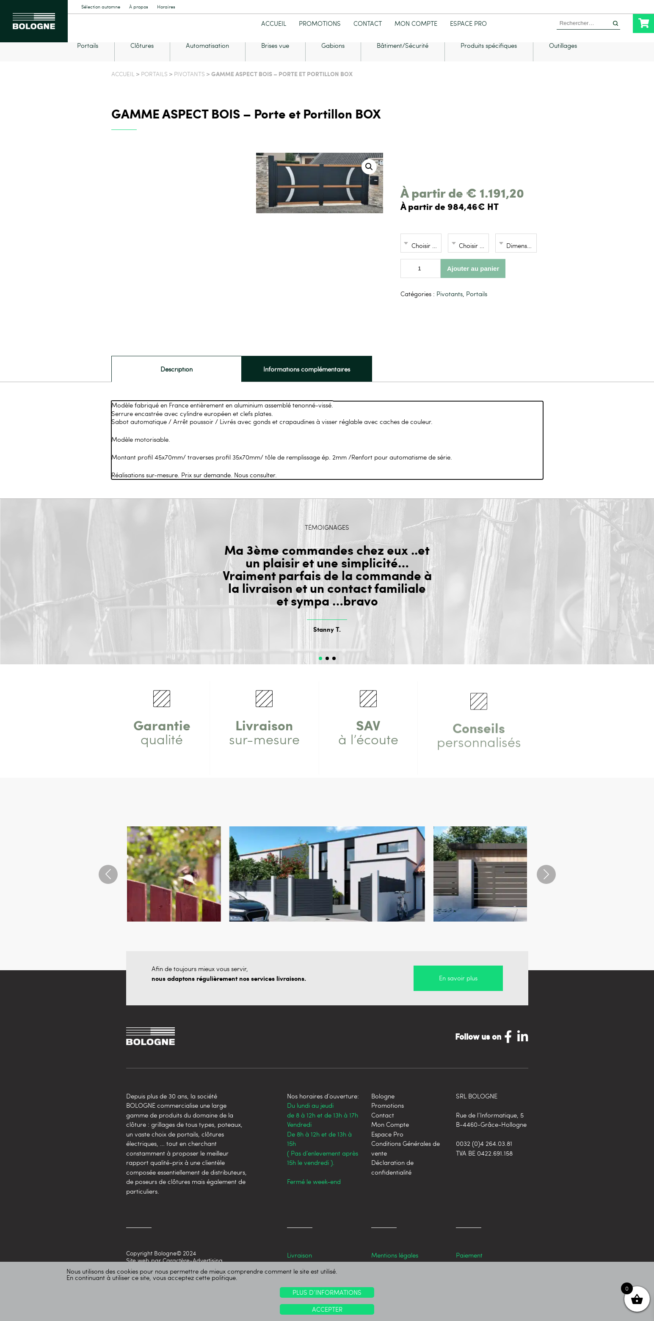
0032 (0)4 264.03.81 (484, 1156)
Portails (87, 58)
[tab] (176, 382)
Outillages (563, 58)
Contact (367, 23)
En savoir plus (458, 990)
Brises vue (275, 58)
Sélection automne (100, 7)
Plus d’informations (327, 1292)
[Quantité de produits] (420, 281)
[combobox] (421, 255)
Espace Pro (468, 23)
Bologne (383, 1108)
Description (176, 381)
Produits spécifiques (489, 58)
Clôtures (142, 58)
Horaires (166, 7)
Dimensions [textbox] (521, 258)
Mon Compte (416, 23)
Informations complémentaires (306, 381)
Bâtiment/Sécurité (402, 58)
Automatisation (207, 58)
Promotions (320, 23)
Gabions (333, 58)
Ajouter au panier (473, 281)
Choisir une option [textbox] (426, 258)
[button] (369, 179)
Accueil (273, 23)
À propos (138, 7)
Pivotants (189, 87)
